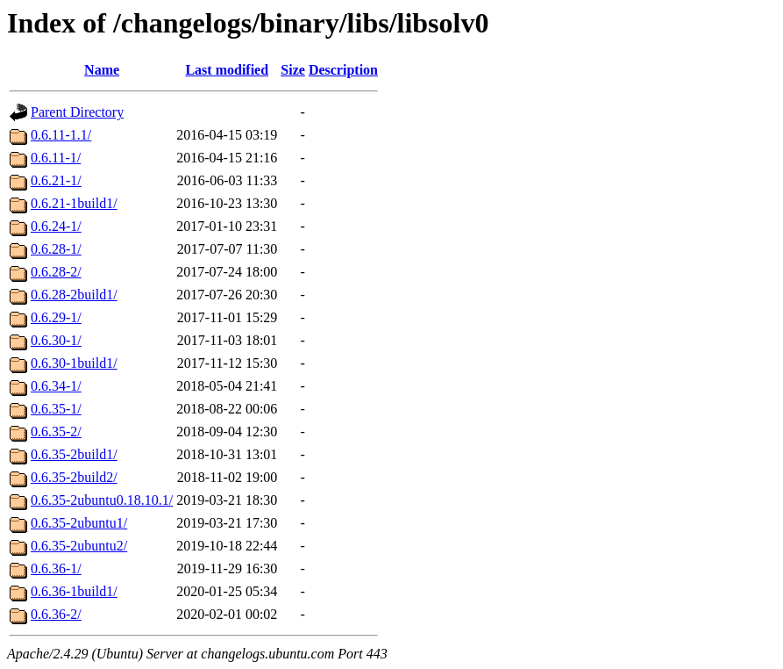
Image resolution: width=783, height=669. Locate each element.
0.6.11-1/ (56, 157)
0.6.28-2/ (56, 271)
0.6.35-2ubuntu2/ (79, 545)
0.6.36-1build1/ (74, 591)
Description (343, 69)
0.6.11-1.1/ (61, 134)
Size (293, 69)
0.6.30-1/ (56, 340)
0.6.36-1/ (56, 568)
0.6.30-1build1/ (74, 363)
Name (101, 69)
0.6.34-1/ (56, 385)
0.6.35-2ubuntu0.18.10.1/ (102, 500)
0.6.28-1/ (56, 248)
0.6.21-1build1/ (74, 203)
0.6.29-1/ (56, 317)
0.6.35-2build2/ (74, 477)
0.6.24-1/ (56, 226)
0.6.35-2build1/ (74, 454)
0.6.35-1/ (56, 408)
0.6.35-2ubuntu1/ (79, 522)
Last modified (226, 69)
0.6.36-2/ (56, 614)
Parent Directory (77, 111)
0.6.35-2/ (56, 431)
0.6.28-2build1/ (74, 294)
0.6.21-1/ (56, 180)
